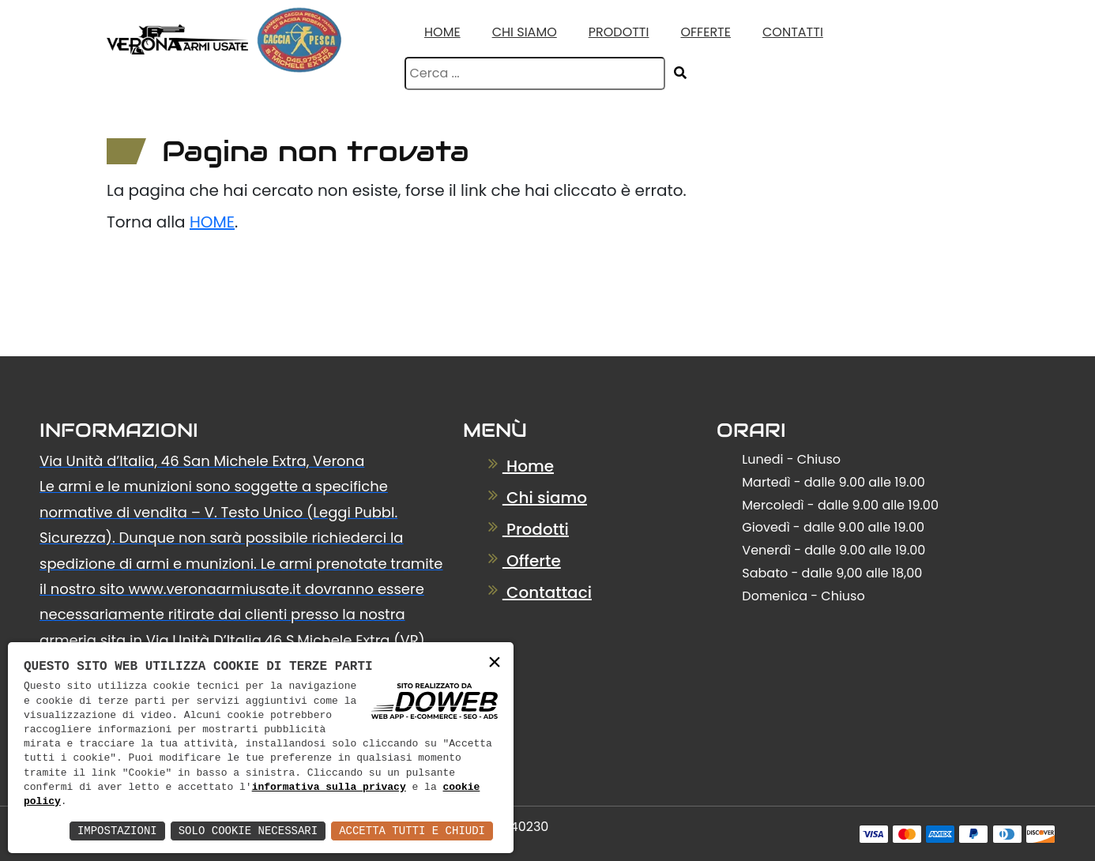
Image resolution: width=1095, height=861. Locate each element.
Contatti (792, 32)
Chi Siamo (524, 32)
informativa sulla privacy (329, 787)
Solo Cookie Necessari (248, 830)
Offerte (705, 32)
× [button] (494, 663)
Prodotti (619, 32)
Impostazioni (117, 830)
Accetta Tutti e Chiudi (412, 830)
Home (442, 32)
